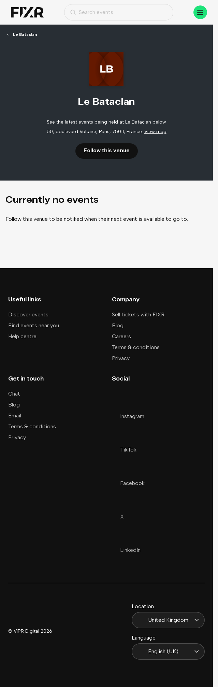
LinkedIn (126, 550)
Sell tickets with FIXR (138, 314)
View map (155, 131)
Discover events (28, 314)
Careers (121, 336)
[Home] (27, 12)
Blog (117, 325)
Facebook (128, 483)
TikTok (124, 449)
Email (14, 415)
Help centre (22, 336)
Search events (91, 12)
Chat (14, 393)
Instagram (128, 416)
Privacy (121, 358)
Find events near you (33, 325)
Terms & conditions (136, 347)
